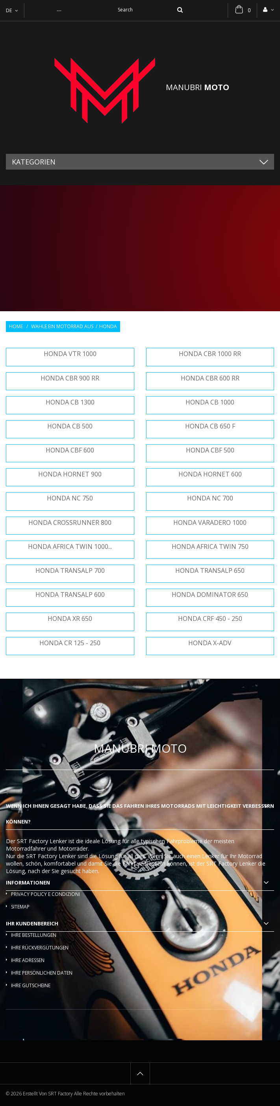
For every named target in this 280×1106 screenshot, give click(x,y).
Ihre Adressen (28, 960)
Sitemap (20, 906)
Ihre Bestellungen (33, 935)
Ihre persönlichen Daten (41, 972)
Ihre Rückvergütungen (40, 947)
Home (16, 326)
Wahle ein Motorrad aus (62, 326)
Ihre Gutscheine (30, 985)
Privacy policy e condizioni (45, 894)
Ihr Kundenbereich (32, 923)
